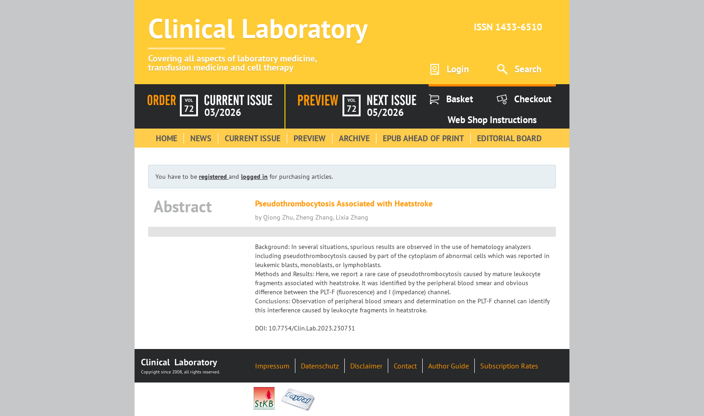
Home (166, 138)
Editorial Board (509, 138)
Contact (405, 365)
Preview (310, 138)
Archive (354, 138)
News (201, 138)
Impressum (272, 365)
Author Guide (448, 365)
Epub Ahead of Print (423, 138)
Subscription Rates (509, 365)
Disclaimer (366, 365)
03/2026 (222, 112)
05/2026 (385, 112)
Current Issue (252, 138)
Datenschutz (320, 365)
